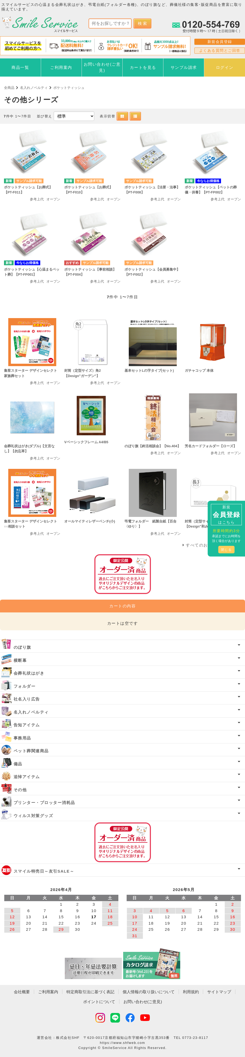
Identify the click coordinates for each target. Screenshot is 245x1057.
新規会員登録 (219, 41)
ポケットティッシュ (69, 88)
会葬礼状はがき (29, 673)
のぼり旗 (22, 647)
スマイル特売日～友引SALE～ (44, 871)
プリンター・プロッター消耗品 (44, 802)
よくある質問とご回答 (219, 50)
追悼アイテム (27, 776)
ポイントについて (99, 1001)
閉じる (226, 549)
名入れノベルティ (34, 88)
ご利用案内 (61, 67)
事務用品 (22, 738)
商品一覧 (20, 67)
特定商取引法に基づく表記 (90, 991)
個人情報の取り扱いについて (149, 991)
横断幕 (20, 660)
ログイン (225, 67)
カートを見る (143, 67)
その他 (20, 789)
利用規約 (191, 991)
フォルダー (25, 686)
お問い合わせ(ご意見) (102, 67)
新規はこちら (226, 514)
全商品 (9, 88)
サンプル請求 (184, 67)
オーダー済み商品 (122, 842)
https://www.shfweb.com (122, 1043)
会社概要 (22, 991)
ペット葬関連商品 (31, 751)
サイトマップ (219, 991)
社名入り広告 (27, 699)
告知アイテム (27, 725)
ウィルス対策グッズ (33, 815)
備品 (18, 764)
